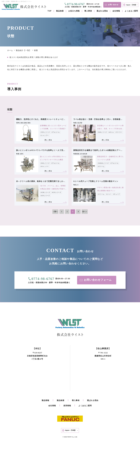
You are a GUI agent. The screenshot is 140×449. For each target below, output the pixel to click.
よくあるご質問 (131, 11)
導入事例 (88, 11)
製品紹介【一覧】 (23, 50)
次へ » (84, 211)
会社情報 (116, 11)
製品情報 (45, 401)
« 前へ (55, 211)
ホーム (10, 50)
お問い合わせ (111, 5)
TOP (49, 11)
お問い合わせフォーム (95, 280)
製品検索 (60, 11)
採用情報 (67, 406)
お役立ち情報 (74, 11)
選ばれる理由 (102, 11)
